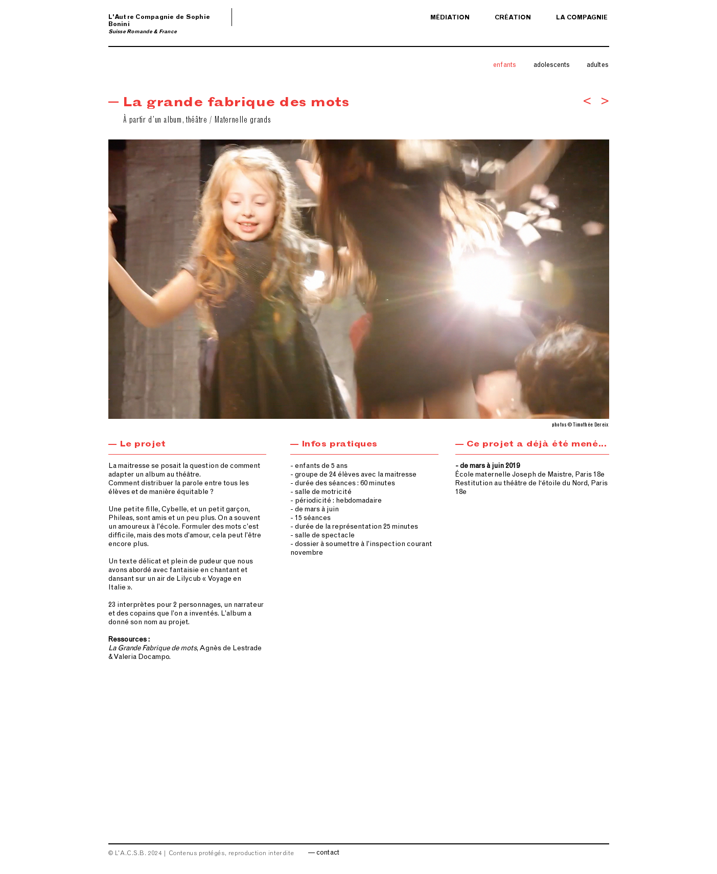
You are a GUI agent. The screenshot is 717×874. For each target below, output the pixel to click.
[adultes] (598, 65)
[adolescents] (552, 65)
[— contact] (323, 853)
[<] (587, 102)
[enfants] (504, 65)
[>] (604, 102)
